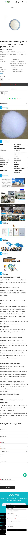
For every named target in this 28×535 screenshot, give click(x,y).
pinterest (17, 99)
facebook (7, 99)
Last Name (3, 436)
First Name (3, 430)
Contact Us (14, 89)
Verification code (5, 479)
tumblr (20, 99)
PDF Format (2, 93)
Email (2, 442)
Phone (2, 455)
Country (3, 449)
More (1, 73)
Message (3, 461)
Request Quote (14, 84)
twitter (12, 99)
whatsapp (15, 99)
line (10, 99)
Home (12, 7)
